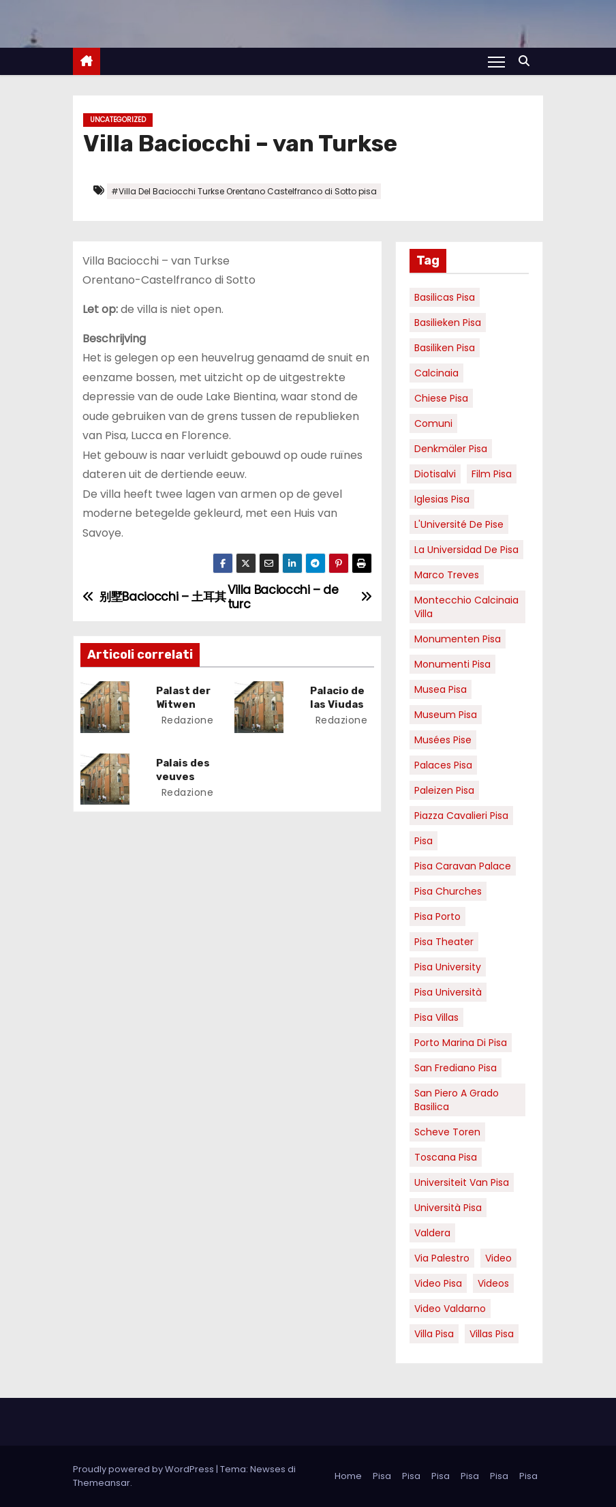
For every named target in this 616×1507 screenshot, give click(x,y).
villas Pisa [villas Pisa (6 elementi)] (491, 1334)
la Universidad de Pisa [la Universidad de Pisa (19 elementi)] (466, 549)
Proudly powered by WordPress (144, 1469)
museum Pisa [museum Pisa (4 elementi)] (445, 714)
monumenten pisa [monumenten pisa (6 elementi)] (457, 639)
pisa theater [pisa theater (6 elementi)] (444, 942)
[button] (527, 61)
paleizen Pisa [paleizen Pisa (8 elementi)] (444, 790)
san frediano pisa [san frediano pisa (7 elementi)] (455, 1068)
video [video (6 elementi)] (498, 1258)
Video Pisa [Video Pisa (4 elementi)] (438, 1283)
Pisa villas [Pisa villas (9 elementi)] (436, 1017)
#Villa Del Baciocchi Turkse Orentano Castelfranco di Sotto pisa (244, 191)
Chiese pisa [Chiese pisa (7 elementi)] (441, 398)
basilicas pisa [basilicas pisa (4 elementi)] (444, 297)
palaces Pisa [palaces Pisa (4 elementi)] (443, 765)
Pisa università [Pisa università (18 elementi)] (448, 992)
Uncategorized (118, 120)
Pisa (382, 1475)
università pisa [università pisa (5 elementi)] (448, 1207)
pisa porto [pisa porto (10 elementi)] (437, 916)
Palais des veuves (184, 769)
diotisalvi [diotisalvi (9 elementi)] (435, 474)
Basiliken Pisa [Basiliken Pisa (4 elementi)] (444, 348)
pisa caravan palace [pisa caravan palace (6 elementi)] (462, 866)
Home (348, 1475)
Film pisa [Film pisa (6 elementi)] (492, 474)
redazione (186, 720)
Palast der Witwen (184, 698)
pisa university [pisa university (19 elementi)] (447, 967)
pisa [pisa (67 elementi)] (423, 841)
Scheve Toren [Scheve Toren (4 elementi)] (447, 1132)
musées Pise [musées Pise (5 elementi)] (443, 740)
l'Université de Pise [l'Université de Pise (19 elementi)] (459, 524)
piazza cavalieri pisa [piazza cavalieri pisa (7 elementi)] (461, 815)
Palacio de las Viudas (338, 698)
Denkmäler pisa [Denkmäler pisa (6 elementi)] (450, 449)
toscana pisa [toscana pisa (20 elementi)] (445, 1157)
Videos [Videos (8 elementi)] (493, 1283)
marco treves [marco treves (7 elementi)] (446, 575)
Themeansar (101, 1482)
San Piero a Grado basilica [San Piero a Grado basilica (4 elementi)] (456, 1100)
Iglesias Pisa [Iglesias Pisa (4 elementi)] (441, 499)
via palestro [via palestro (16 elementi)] (441, 1258)
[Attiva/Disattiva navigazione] (496, 61)
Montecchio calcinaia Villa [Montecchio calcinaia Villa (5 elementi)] (466, 607)
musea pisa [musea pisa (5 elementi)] (440, 689)
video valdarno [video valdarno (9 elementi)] (450, 1308)
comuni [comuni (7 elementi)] (433, 423)
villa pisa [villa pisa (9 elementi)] (434, 1334)
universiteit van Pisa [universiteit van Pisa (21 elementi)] (461, 1182)
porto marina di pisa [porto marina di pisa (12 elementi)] (460, 1042)
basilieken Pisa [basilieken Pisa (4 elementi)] (447, 322)
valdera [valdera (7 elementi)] (432, 1233)
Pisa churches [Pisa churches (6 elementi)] (448, 891)
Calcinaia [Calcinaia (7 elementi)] (436, 373)
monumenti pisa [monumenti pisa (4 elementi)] (452, 664)
